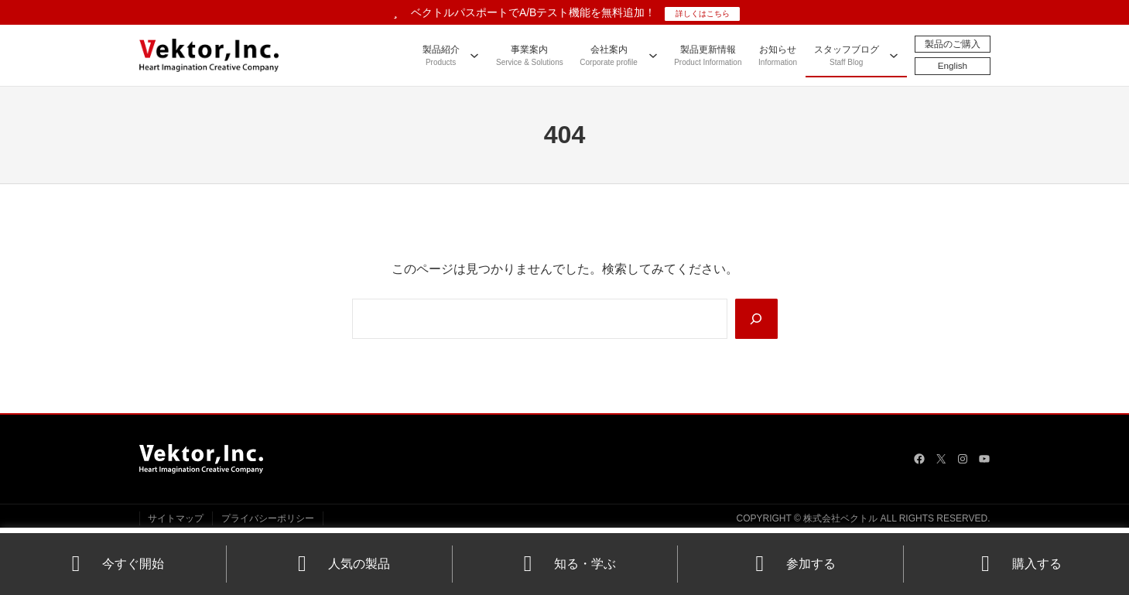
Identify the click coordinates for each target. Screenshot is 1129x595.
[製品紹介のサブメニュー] (474, 55)
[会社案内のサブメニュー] (652, 55)
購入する (1017, 563)
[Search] (756, 319)
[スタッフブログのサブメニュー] (893, 55)
